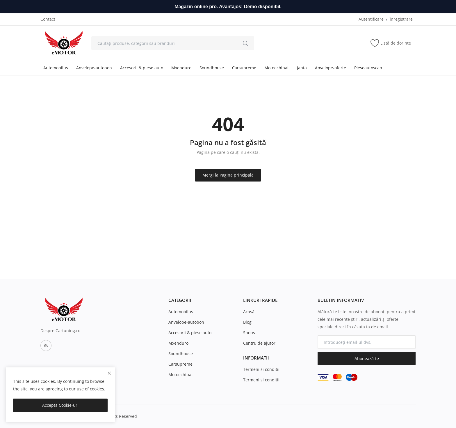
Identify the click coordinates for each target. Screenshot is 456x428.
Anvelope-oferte (330, 68)
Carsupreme (244, 68)
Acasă (248, 311)
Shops (249, 332)
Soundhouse (212, 68)
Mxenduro (181, 68)
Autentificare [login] (371, 19)
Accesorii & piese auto (141, 68)
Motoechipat (276, 68)
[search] (245, 43)
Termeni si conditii (261, 369)
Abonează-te (367, 358)
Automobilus (55, 68)
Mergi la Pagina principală (228, 175)
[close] (109, 373)
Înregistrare (401, 19)
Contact (47, 19)
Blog (247, 322)
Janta (302, 68)
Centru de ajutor (259, 343)
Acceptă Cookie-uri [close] (60, 405)
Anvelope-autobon (94, 68)
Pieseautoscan (368, 68)
